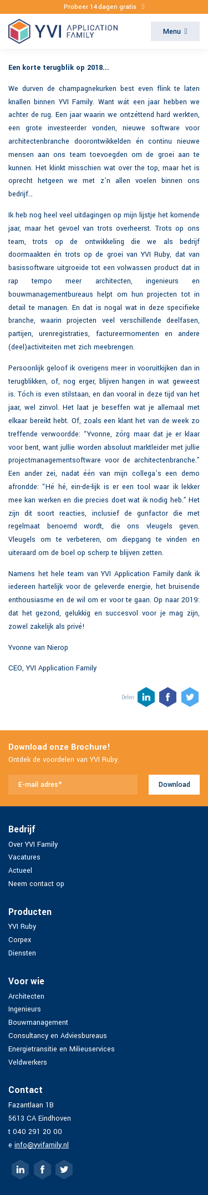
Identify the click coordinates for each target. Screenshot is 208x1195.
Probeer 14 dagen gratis (104, 7)
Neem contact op (36, 884)
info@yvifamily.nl (41, 1145)
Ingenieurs (24, 1009)
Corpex (19, 940)
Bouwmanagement (38, 1023)
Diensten (22, 953)
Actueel (20, 871)
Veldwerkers (27, 1062)
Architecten (26, 996)
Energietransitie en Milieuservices (61, 1049)
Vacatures (24, 857)
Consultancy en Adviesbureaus (57, 1036)
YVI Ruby (22, 927)
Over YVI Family (33, 845)
